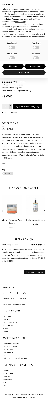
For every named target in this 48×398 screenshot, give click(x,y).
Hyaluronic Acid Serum (35, 220)
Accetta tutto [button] (34, 66)
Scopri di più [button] (24, 72)
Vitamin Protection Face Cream (12, 221)
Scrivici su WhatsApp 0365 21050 (15, 298)
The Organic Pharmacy (22, 91)
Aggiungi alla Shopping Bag (27, 106)
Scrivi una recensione (13, 84)
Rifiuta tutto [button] (13, 66)
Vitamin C (8, 173)
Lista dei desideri (10, 112)
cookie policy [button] (20, 22)
